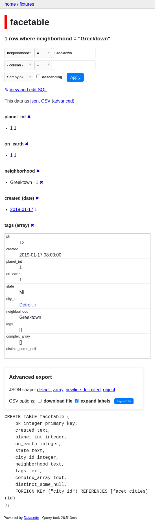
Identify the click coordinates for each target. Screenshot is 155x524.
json (34, 101)
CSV (46, 101)
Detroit (26, 305)
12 (22, 242)
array (58, 389)
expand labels (92, 401)
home (10, 4)
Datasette (31, 518)
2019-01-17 (21, 209)
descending (49, 77)
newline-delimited (83, 389)
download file (55, 401)
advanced (63, 101)
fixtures (26, 4)
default (44, 389)
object (109, 389)
